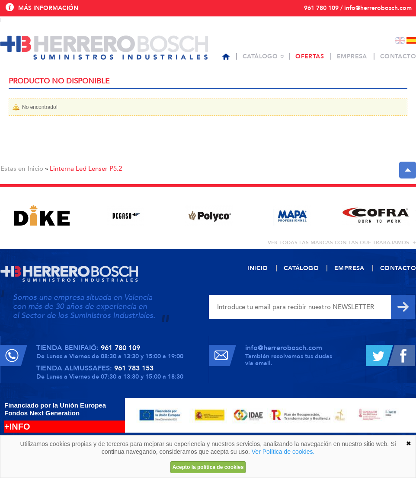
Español (411, 40)
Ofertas (309, 56)
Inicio (35, 168)
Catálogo (260, 56)
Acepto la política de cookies (208, 467)
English (400, 40)
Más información (48, 8)
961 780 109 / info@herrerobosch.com (358, 8)
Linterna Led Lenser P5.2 (86, 168)
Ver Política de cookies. (283, 451)
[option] (41, 215)
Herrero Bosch (104, 47)
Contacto (398, 56)
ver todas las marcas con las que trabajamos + (342, 242)
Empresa (352, 56)
